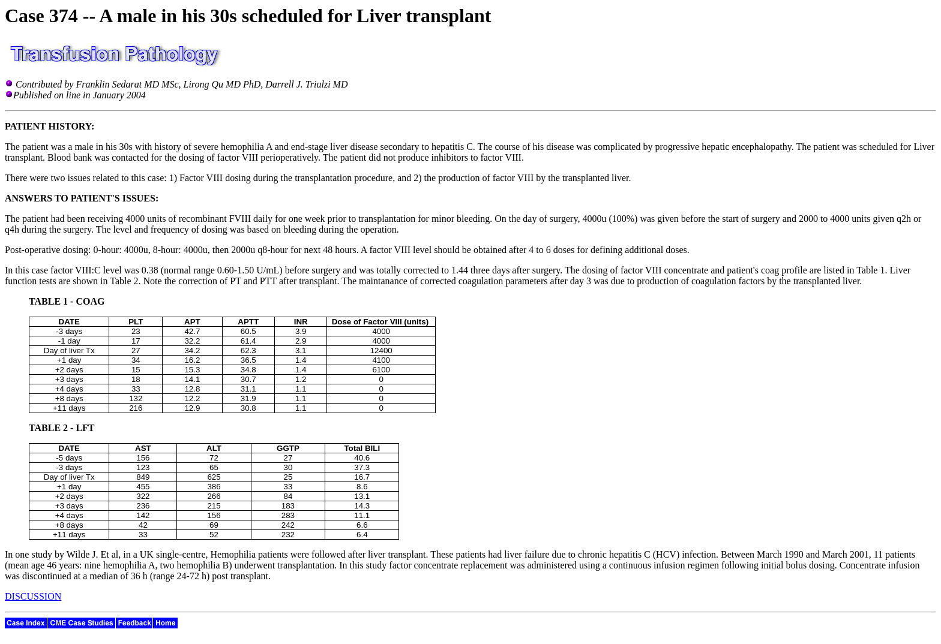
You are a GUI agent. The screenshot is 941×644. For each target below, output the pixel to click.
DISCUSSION (33, 596)
